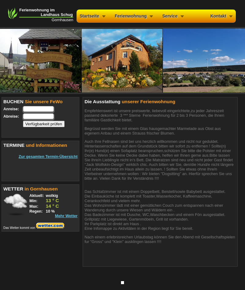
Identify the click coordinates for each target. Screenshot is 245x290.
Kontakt (218, 16)
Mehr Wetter (66, 216)
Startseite (89, 16)
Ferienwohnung (131, 16)
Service (170, 16)
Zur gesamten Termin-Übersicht (48, 156)
